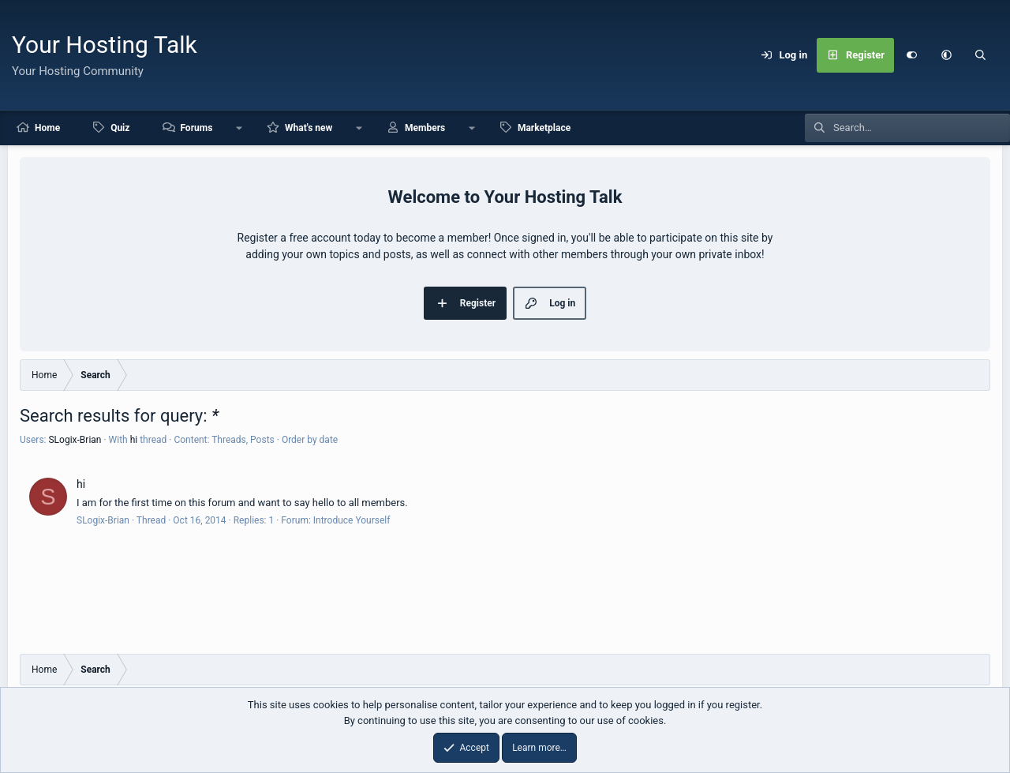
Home (47, 127)
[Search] (980, 55)
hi (134, 439)
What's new (308, 127)
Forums (196, 127)
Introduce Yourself (352, 520)
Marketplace (544, 127)
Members (425, 127)
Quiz (119, 127)
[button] (946, 55)
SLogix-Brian (74, 439)
